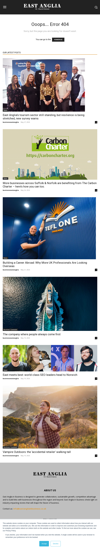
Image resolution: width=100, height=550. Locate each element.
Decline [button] (55, 544)
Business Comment (10, 330)
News (5, 110)
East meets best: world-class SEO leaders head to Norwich (40, 374)
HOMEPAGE (58, 40)
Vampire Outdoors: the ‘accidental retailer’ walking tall (37, 452)
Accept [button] (44, 544)
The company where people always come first (32, 334)
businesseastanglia (11, 122)
